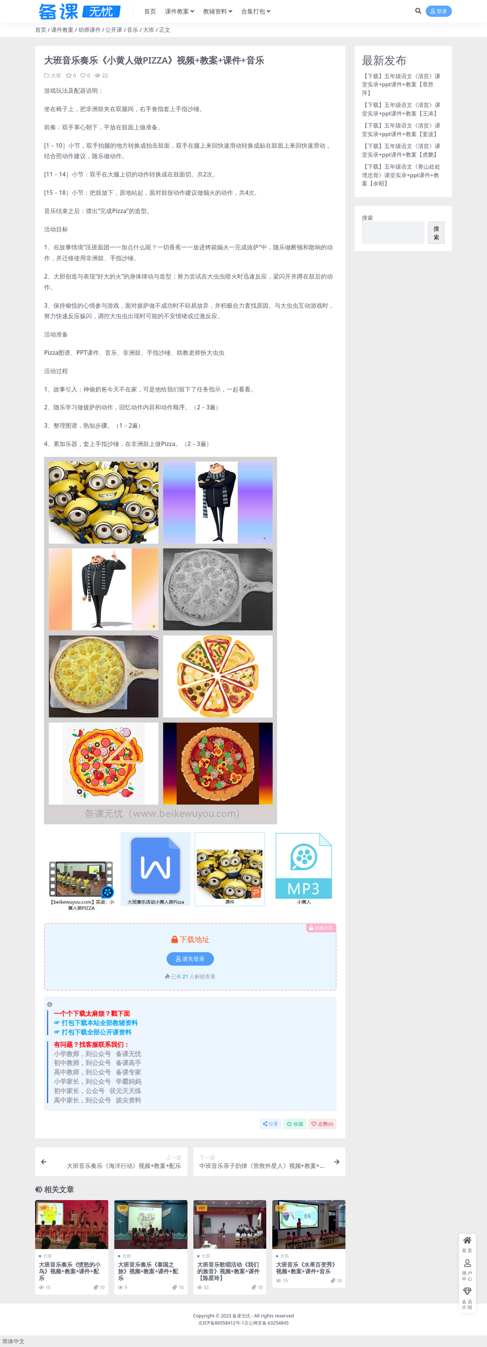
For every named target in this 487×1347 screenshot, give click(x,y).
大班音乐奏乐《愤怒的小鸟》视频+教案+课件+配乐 (69, 1271)
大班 (148, 29)
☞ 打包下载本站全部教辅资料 (96, 1022)
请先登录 (190, 959)
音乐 (132, 29)
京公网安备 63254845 (266, 1323)
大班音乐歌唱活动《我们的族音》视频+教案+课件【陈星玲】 (228, 1271)
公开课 (113, 29)
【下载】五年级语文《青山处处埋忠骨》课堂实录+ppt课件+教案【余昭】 (401, 175)
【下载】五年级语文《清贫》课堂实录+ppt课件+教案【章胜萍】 (401, 84)
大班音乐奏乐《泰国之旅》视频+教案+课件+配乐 (148, 1271)
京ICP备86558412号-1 (221, 1323)
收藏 (294, 1124)
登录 (439, 11)
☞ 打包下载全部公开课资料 (92, 1032)
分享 (270, 1124)
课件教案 (62, 29)
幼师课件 (89, 29)
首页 (40, 29)
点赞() (322, 1124)
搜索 (367, 217)
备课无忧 (241, 1316)
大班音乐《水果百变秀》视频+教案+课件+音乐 (307, 1268)
